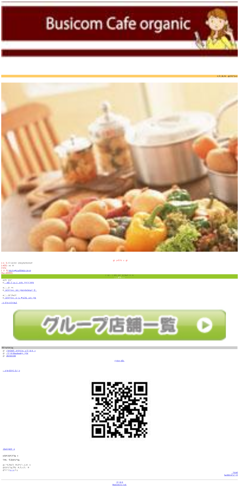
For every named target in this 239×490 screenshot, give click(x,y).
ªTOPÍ (234, 472)
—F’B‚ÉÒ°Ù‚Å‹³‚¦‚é (11, 370)
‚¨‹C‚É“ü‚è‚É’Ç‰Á (9, 303)
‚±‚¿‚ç (11, 470)
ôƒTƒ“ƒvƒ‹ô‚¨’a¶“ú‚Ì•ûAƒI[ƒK (20, 298)
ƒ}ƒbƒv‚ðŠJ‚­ (119, 361)
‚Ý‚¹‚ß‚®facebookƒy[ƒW (17, 353)
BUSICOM (11, 356)
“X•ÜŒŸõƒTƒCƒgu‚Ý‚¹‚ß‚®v (21, 351)
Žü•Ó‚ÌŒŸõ (9, 449)
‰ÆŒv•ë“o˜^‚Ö (231, 475)
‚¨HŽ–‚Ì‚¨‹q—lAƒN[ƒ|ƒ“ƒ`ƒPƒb (19, 282)
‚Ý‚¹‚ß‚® (119, 482)
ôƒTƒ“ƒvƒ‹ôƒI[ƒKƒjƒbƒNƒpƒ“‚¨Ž (20, 290)
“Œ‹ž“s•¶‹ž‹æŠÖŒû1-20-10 (19, 270)
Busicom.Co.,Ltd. (119, 484)
